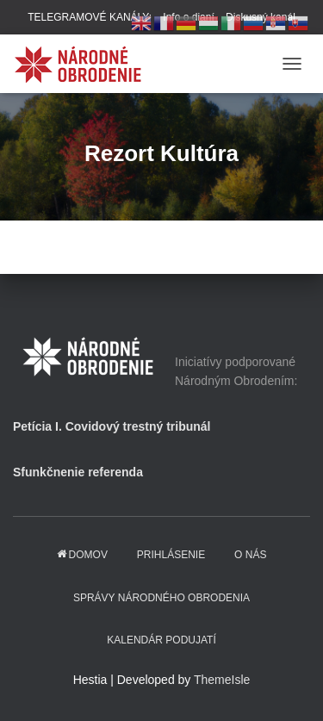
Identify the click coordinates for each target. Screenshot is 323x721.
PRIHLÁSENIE (171, 555)
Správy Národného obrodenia (161, 598)
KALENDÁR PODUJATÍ (161, 640)
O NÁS (250, 555)
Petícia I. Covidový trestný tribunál (112, 426)
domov (82, 555)
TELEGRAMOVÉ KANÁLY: (90, 17)
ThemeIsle (222, 680)
